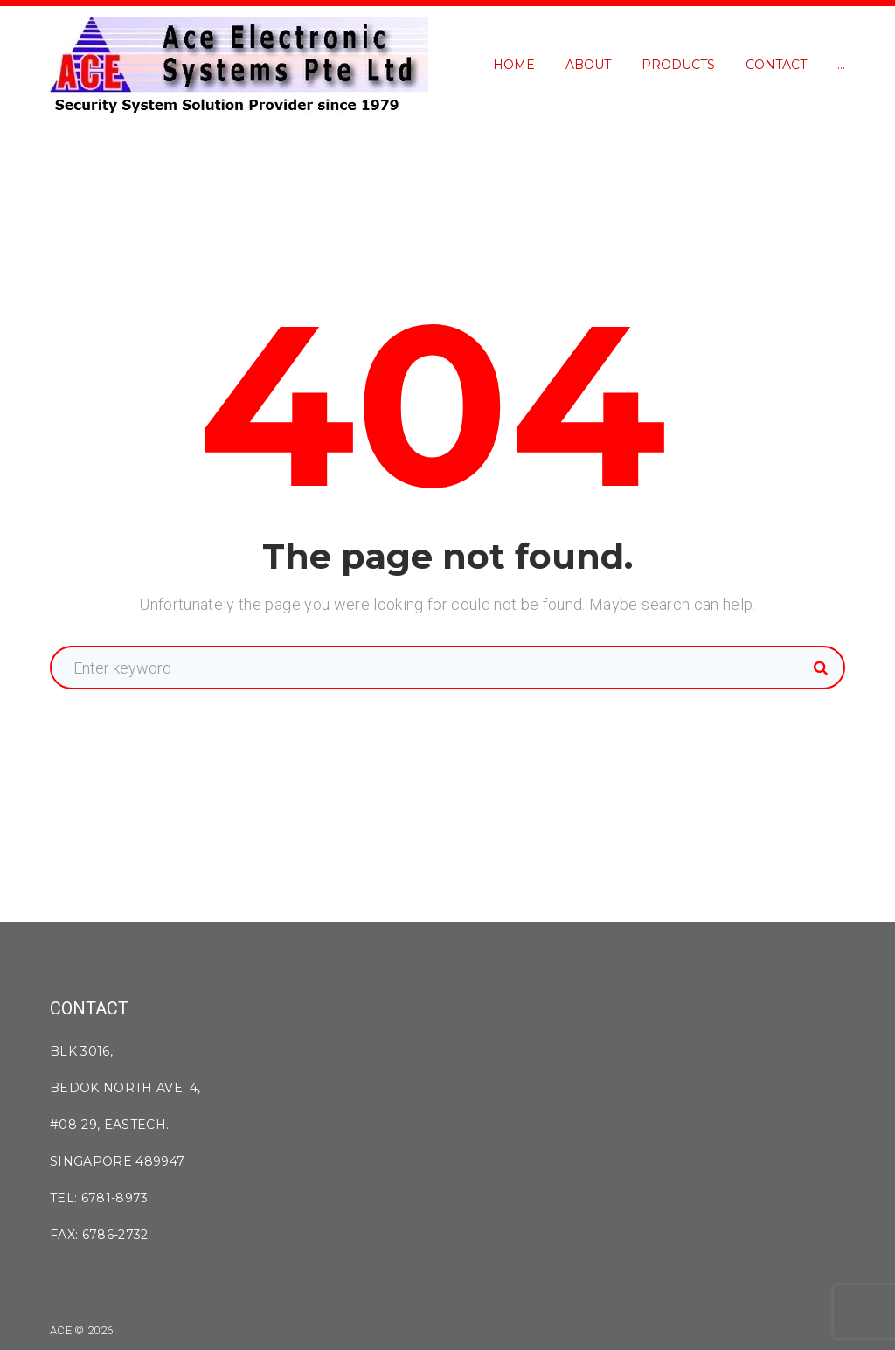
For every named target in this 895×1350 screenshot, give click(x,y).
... (841, 65)
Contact (776, 65)
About (588, 65)
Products (678, 65)
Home (514, 65)
